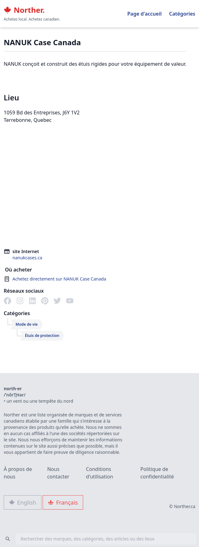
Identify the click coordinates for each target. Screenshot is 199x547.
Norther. (24, 10)
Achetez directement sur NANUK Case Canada (59, 279)
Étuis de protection (42, 335)
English (22, 502)
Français (63, 502)
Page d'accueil (144, 13)
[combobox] (99, 539)
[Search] (8, 539)
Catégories (182, 13)
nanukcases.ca (27, 258)
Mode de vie (27, 324)
